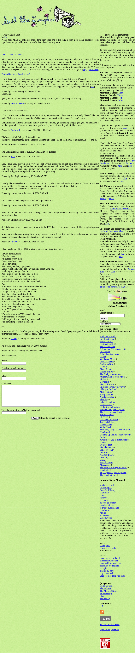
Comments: (7, 383)
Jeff (120, 98)
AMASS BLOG (107, 455)
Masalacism (105, 465)
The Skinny (105, 598)
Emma (120, 95)
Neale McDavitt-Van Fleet (111, 231)
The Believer (105, 588)
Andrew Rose (17, 130)
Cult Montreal (106, 586)
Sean (13, 156)
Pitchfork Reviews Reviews (112, 387)
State (102, 596)
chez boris (104, 510)
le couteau (104, 500)
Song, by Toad (106, 450)
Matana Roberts (107, 384)
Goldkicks (104, 470)
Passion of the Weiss (109, 419)
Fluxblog (104, 399)
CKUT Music (106, 404)
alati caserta (105, 515)
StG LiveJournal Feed (109, 624)
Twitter (129, 163)
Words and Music (107, 359)
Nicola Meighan (107, 397)
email (111, 198)
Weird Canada (106, 341)
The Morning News (108, 591)
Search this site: (107, 313)
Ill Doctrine (105, 351)
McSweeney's (106, 593)
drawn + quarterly (108, 548)
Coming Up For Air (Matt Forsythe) (116, 435)
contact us (127, 128)
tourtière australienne (109, 508)
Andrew (14, 241)
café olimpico (106, 487)
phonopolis (105, 545)
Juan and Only (106, 422)
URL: (4, 376)
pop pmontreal (106, 573)
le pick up (104, 492)
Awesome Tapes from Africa (112, 377)
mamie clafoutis (107, 505)
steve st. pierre (17, 103)
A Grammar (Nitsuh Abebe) (112, 349)
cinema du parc (107, 571)
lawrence (104, 495)
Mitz (121, 100)
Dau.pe (103, 356)
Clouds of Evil (106, 372)
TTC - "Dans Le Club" (12, 54)
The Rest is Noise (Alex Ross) (113, 467)
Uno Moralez (106, 432)
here (120, 166)
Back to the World (108, 336)
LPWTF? (104, 417)
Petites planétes (107, 361)
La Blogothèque (107, 339)
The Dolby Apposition (110, 374)
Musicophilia (106, 392)
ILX (102, 606)
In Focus (104, 452)
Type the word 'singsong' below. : (21, 414)
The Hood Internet (108, 475)
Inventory (104, 457)
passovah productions (109, 566)
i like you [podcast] (108, 389)
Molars (103, 379)
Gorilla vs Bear (107, 364)
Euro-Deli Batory (107, 490)
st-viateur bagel (107, 485)
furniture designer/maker (121, 208)
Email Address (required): (13, 368)
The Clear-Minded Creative (112, 412)
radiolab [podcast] (108, 402)
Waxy (102, 460)
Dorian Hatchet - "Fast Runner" (16, 74)
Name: (5, 360)
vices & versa (106, 518)
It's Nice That (106, 445)
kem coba (104, 498)
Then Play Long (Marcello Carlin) (115, 429)
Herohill (103, 366)
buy (84, 69)
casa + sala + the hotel (110, 558)
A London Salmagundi (110, 354)
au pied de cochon (108, 503)
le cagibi (104, 568)
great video (94, 69)
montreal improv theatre (110, 563)
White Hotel (105, 427)
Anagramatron (106, 394)
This (125, 178)
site (92, 86)
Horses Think (106, 424)
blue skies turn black (109, 560)
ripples (103, 513)
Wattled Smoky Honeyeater (112, 409)
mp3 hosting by (109, 629)
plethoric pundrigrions (110, 407)
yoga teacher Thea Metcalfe (112, 576)
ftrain (102, 437)
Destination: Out (107, 344)
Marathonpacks (107, 447)
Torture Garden (107, 414)
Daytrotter (104, 382)
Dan (6, 37)
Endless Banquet (107, 346)
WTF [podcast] (106, 462)
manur (14, 338)
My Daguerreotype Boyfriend (113, 472)
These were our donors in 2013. (114, 287)
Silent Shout (105, 369)
